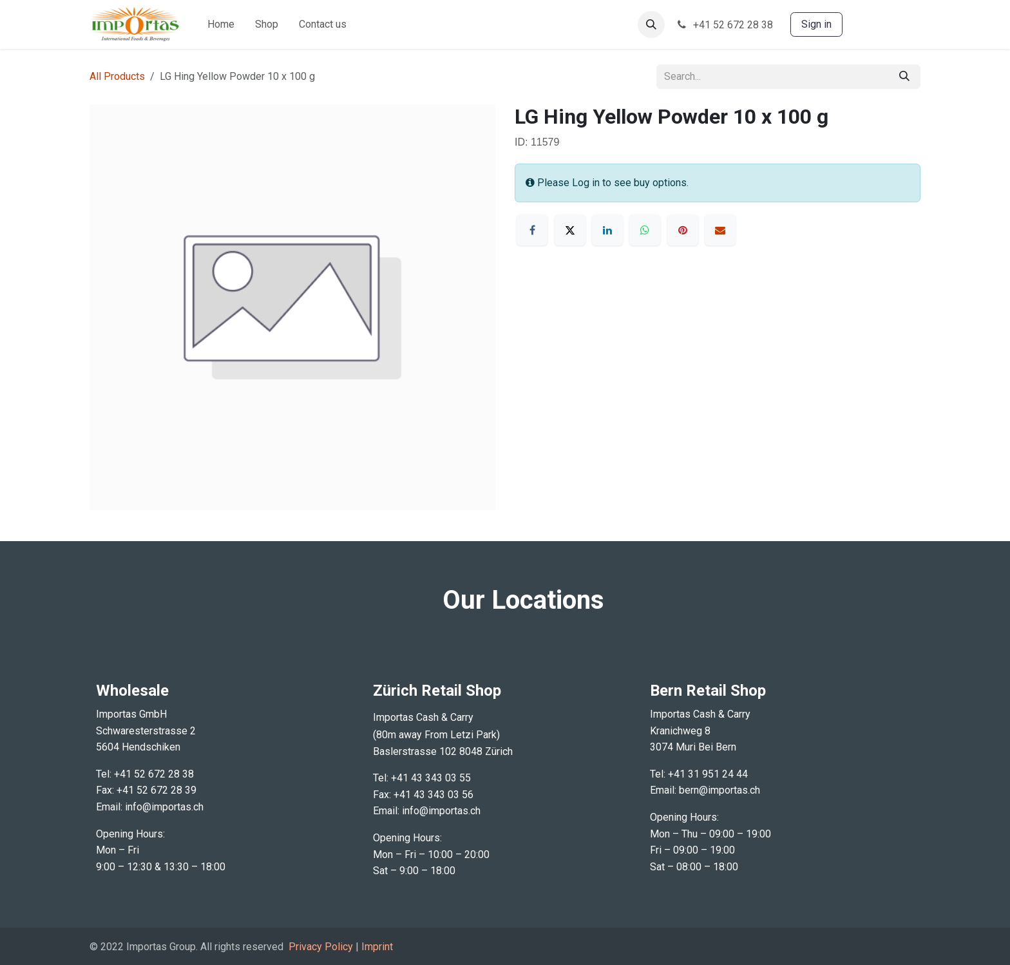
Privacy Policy (321, 947)
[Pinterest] (682, 230)
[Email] (720, 230)
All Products (117, 76)
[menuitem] (221, 24)
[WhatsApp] (644, 230)
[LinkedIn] (607, 230)
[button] (651, 24)
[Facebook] (532, 230)
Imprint (377, 947)
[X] (570, 230)
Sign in (816, 24)
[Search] (904, 76)
